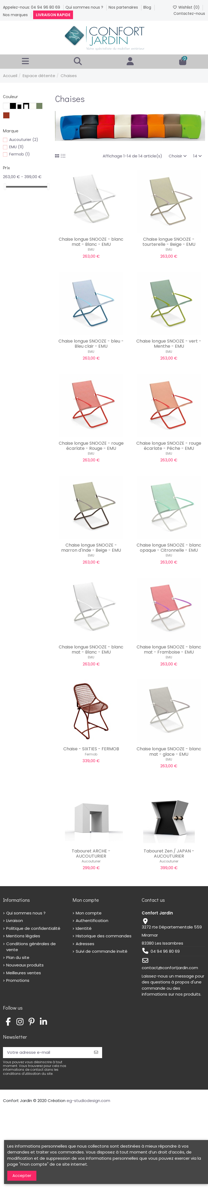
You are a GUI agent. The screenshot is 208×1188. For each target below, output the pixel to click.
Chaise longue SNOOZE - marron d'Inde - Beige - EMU (91, 547)
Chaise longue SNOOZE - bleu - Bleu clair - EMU (91, 343)
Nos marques (16, 15)
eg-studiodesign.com (88, 1100)
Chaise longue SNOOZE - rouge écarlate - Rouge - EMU (91, 445)
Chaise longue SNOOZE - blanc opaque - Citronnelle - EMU (169, 547)
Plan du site (17, 957)
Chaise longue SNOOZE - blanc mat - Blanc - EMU (91, 241)
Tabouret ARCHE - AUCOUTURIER (91, 853)
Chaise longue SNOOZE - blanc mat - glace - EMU (169, 751)
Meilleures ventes (23, 973)
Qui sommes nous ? (84, 7)
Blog (147, 7)
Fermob (91, 754)
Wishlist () (186, 7)
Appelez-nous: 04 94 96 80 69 (32, 7)
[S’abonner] (96, 1052)
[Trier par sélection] (177, 156)
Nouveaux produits (25, 965)
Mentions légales (23, 936)
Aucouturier (91, 861)
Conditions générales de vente (31, 947)
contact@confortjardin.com (170, 968)
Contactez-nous (189, 13)
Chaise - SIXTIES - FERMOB (91, 749)
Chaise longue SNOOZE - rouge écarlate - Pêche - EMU (168, 445)
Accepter (21, 1175)
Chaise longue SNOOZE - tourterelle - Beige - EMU (169, 241)
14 (197, 156)
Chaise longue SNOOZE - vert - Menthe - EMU (168, 343)
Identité (84, 928)
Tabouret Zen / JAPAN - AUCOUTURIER (169, 853)
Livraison (14, 920)
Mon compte (89, 913)
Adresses (85, 944)
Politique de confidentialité (33, 928)
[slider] (5, 186)
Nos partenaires (124, 7)
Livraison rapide (53, 15)
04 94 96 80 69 (165, 951)
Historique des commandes (103, 936)
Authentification (92, 920)
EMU (91, 249)
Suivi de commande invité (101, 951)
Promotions (17, 980)
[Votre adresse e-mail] (46, 1052)
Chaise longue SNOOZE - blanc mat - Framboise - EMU (169, 649)
